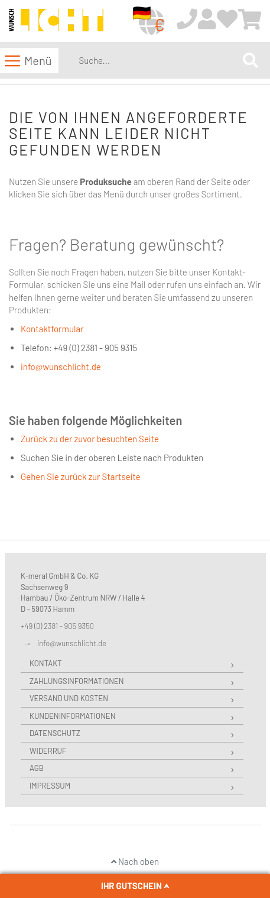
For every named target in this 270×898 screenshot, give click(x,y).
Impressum (50, 785)
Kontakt (46, 663)
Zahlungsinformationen (76, 681)
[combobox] (158, 60)
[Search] (250, 60)
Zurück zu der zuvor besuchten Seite (90, 438)
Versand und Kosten (69, 698)
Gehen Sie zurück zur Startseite (81, 476)
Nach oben (135, 861)
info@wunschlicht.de (61, 366)
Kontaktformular (52, 328)
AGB (37, 768)
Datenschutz (55, 733)
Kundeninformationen (72, 716)
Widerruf (48, 751)
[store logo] (56, 21)
